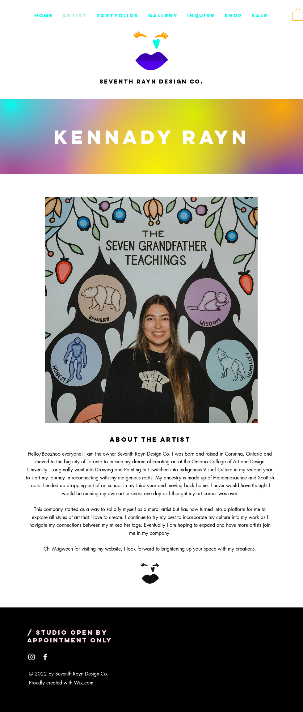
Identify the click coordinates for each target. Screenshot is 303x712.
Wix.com (83, 683)
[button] (201, 15)
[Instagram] (31, 657)
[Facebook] (45, 657)
